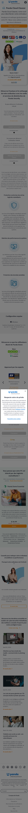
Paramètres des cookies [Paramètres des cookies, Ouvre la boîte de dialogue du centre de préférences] (14, 419)
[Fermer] (25, 391)
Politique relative (20, 409)
